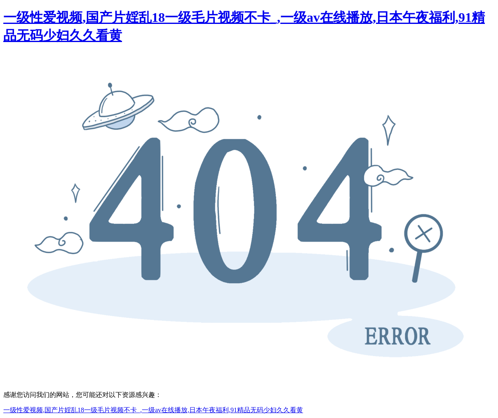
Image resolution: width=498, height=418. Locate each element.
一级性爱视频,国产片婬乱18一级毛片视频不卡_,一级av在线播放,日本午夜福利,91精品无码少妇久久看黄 (153, 409)
